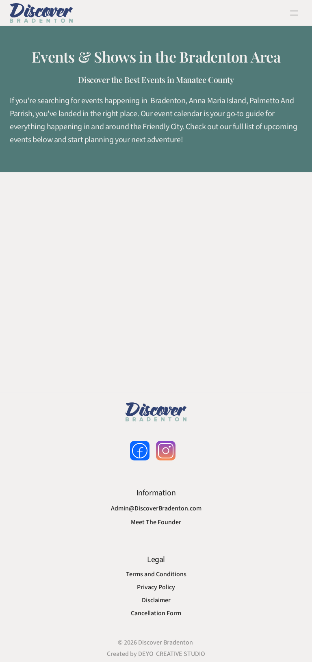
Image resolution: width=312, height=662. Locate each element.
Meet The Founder (156, 522)
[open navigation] (294, 13)
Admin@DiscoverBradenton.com (156, 508)
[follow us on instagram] (166, 450)
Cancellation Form (156, 613)
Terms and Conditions (156, 574)
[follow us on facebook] (140, 450)
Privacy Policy (156, 587)
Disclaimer (156, 600)
